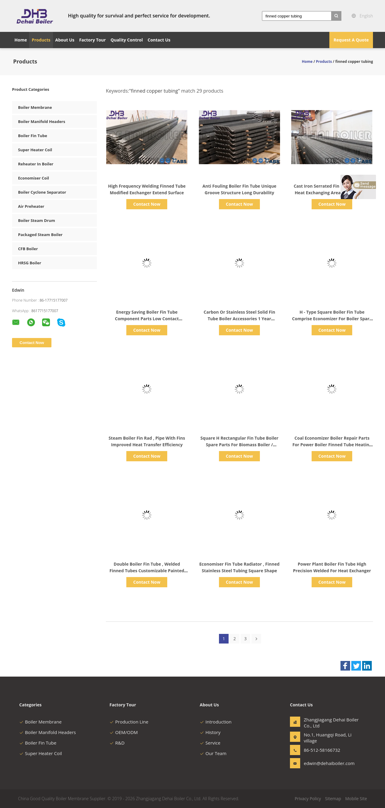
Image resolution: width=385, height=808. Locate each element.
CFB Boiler (28, 248)
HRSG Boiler (29, 263)
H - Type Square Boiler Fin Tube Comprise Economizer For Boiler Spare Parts (332, 318)
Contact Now (146, 204)
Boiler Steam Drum (36, 220)
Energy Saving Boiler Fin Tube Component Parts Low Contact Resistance (147, 318)
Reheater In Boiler (35, 164)
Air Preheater (31, 206)
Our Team (213, 753)
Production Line (128, 722)
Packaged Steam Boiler (40, 234)
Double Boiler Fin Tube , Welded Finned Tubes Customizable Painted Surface (146, 570)
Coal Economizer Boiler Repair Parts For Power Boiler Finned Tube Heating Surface (331, 444)
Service (210, 743)
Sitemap (333, 798)
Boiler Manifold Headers (41, 121)
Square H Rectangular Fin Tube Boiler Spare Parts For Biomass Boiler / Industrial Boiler (239, 444)
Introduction (216, 722)
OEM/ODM (123, 732)
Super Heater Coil (35, 149)
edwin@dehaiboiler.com (323, 763)
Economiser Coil (33, 178)
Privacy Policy (308, 798)
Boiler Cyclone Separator (42, 192)
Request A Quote (351, 40)
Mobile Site (356, 798)
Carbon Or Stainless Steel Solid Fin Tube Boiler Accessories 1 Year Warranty (239, 318)
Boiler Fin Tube (32, 135)
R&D (117, 743)
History (210, 732)
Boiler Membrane (35, 107)
